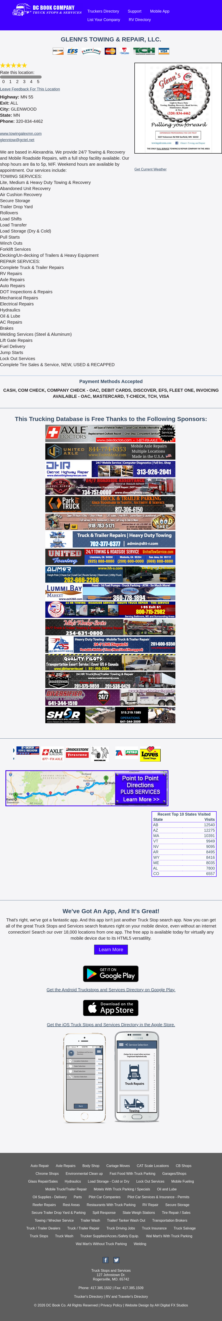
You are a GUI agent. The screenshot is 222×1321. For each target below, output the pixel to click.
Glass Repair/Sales (43, 1181)
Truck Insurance (154, 1228)
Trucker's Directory (88, 1296)
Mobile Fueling (182, 1181)
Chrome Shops (47, 1173)
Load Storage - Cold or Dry (108, 1181)
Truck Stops (39, 1236)
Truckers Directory (103, 11)
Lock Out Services (150, 1181)
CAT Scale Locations (153, 1166)
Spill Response (104, 1212)
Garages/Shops (174, 1173)
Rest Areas (71, 1205)
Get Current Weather (150, 169)
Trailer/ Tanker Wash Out (126, 1220)
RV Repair (150, 1205)
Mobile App (159, 11)
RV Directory (140, 20)
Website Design (137, 1305)
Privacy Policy (111, 1305)
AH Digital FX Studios (171, 1305)
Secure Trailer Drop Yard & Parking (58, 1212)
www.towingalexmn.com (21, 133)
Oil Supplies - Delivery (50, 1197)
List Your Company (103, 20)
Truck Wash (64, 1236)
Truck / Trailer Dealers (43, 1228)
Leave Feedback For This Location (30, 89)
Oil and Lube (167, 1189)
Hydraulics (73, 1181)
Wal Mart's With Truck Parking (169, 1236)
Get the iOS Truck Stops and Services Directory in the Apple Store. (111, 1024)
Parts (78, 1197)
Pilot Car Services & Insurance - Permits (158, 1197)
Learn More (111, 949)
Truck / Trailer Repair (83, 1228)
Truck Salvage (185, 1228)
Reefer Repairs (44, 1205)
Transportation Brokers (169, 1220)
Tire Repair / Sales (176, 1212)
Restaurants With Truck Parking (111, 1205)
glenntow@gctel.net (17, 140)
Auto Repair (40, 1166)
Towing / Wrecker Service (54, 1220)
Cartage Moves (118, 1166)
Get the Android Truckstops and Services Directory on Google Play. (111, 989)
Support (134, 11)
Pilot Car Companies (105, 1197)
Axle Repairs (66, 1166)
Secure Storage (177, 1205)
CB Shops (183, 1166)
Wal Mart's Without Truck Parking (101, 1244)
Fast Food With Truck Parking (132, 1173)
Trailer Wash (90, 1220)
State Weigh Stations (139, 1212)
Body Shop (90, 1166)
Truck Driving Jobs (120, 1228)
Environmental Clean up (84, 1173)
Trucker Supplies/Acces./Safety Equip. (109, 1236)
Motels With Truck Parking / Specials (122, 1189)
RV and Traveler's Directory (127, 1296)
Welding (140, 1244)
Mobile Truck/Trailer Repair (66, 1189)
